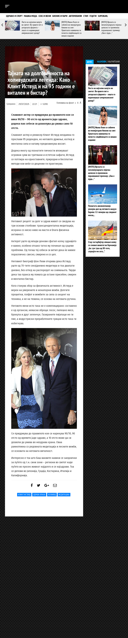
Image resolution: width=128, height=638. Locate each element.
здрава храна (39, 495)
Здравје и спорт (14, 16)
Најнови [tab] (101, 61)
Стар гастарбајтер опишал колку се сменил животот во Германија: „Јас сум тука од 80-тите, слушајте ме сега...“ (102, 232)
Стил (85, 16)
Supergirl (103, 16)
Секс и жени (44, 16)
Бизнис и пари (59, 16)
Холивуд (52, 495)
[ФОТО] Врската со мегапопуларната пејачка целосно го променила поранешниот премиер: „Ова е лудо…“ (111, 27)
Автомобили (75, 16)
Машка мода (30, 16)
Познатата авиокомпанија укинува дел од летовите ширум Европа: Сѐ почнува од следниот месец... (102, 198)
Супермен (10, 104)
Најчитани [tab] (114, 61)
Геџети (93, 16)
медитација (64, 495)
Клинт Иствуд (24, 495)
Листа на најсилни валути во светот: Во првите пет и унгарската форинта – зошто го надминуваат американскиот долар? (32, 27)
